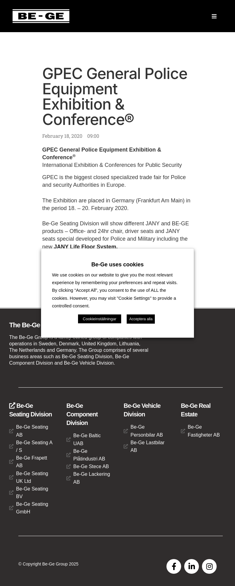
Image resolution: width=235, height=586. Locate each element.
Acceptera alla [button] (140, 319)
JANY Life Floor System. (86, 247)
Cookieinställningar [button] (100, 319)
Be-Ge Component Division (82, 414)
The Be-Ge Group (34, 325)
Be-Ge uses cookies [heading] (117, 264)
